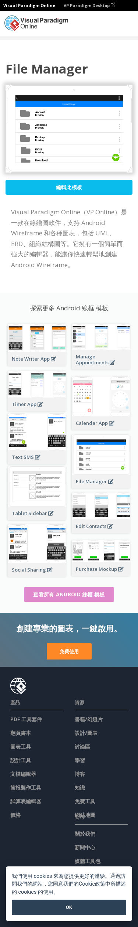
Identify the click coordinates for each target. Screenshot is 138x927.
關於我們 (85, 833)
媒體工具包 (87, 861)
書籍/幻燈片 (89, 719)
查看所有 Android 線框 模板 (69, 594)
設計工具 (20, 760)
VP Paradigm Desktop (89, 5)
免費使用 (69, 651)
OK (69, 907)
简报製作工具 (25, 787)
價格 (15, 814)
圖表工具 (20, 746)
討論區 (82, 746)
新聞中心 (85, 847)
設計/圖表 (86, 732)
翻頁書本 (20, 732)
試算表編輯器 (25, 801)
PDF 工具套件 (26, 719)
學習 (80, 760)
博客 (80, 773)
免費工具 (85, 801)
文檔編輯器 (23, 773)
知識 (80, 787)
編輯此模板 (69, 187)
